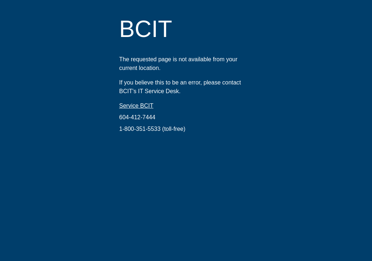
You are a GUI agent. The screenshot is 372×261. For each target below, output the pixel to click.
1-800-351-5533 (140, 129)
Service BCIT (136, 106)
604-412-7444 (137, 117)
